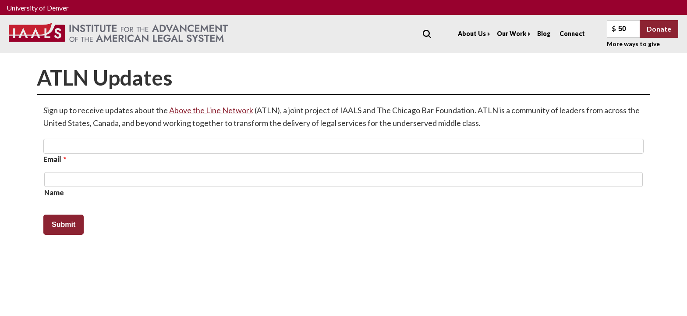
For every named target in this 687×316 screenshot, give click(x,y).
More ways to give (633, 43)
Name (54, 192)
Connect (572, 33)
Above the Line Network (211, 110)
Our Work (511, 33)
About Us (472, 33)
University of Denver (38, 8)
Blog (544, 33)
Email (52, 159)
